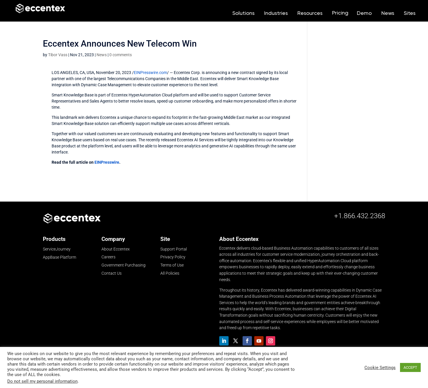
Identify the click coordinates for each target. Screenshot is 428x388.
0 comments (120, 54)
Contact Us (111, 273)
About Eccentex (115, 249)
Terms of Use (172, 265)
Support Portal (173, 249)
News (102, 54)
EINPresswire (106, 162)
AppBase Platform (59, 257)
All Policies (169, 273)
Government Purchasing (123, 265)
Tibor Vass (57, 54)
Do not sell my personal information (42, 381)
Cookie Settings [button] (380, 367)
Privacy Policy (172, 257)
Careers (108, 257)
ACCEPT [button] (410, 367)
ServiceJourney (57, 249)
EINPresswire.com (150, 72)
